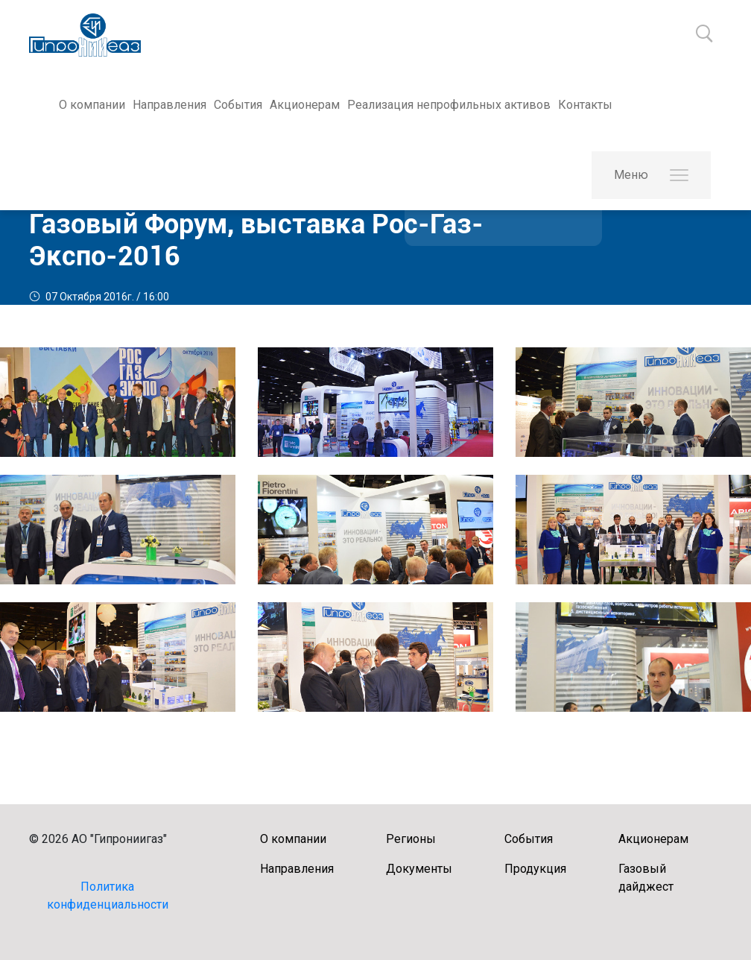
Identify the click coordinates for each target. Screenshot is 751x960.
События (238, 105)
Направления (169, 105)
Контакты (585, 105)
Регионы (411, 839)
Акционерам (305, 105)
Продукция (535, 869)
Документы (419, 869)
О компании (92, 105)
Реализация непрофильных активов (449, 105)
